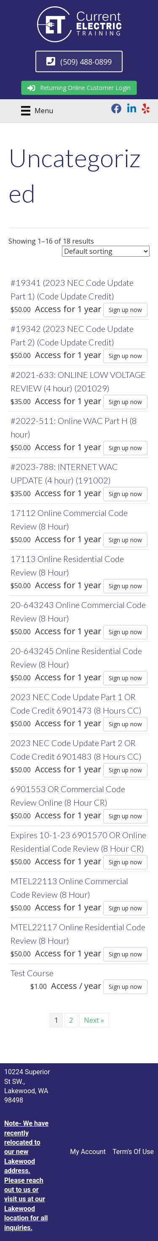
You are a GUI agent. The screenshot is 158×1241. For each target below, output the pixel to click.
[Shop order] (106, 251)
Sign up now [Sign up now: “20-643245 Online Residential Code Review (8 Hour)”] (125, 678)
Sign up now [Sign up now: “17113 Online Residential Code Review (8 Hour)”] (125, 586)
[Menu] (34, 110)
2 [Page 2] (71, 1020)
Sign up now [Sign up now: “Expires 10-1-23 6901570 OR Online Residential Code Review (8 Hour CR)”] (125, 862)
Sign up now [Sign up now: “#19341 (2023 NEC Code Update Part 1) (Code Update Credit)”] (125, 310)
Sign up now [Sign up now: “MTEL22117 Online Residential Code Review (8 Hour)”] (125, 954)
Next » (94, 1020)
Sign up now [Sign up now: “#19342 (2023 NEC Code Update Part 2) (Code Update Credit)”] (125, 356)
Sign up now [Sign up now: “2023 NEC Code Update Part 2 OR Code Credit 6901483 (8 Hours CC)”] (125, 770)
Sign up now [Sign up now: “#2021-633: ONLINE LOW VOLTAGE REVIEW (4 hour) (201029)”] (125, 402)
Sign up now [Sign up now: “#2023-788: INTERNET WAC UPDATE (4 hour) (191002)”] (125, 494)
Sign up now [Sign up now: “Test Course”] (125, 987)
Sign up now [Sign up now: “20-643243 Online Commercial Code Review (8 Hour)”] (125, 632)
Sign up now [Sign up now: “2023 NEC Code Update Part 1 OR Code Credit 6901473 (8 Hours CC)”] (125, 724)
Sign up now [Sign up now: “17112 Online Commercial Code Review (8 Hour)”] (125, 540)
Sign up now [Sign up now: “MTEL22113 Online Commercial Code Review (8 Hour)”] (125, 908)
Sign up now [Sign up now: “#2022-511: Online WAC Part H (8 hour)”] (125, 448)
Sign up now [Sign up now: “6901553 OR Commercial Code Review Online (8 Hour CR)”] (125, 816)
